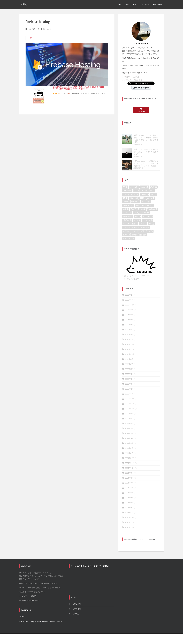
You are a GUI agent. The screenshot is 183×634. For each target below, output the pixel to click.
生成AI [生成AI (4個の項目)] (126, 228)
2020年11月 (130, 515)
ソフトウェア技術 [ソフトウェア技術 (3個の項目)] (130, 217)
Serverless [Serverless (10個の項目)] (128, 198)
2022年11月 (130, 397)
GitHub (22, 609)
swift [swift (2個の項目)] (125, 202)
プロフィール (144, 4)
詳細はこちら (100, 93)
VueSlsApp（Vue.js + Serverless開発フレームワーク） (41, 614)
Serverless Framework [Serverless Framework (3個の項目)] (145, 198)
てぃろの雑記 (74, 607)
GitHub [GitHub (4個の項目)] (144, 184)
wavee (127, 533)
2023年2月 (129, 382)
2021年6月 (129, 481)
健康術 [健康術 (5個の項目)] (135, 220)
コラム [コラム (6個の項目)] (137, 213)
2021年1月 (129, 505)
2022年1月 (129, 446)
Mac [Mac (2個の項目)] (153, 187)
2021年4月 (129, 491)
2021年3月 (129, 496)
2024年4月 (129, 317)
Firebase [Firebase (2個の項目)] (127, 184)
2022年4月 (129, 431)
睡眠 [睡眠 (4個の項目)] (134, 228)
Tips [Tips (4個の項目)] (133, 202)
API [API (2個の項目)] (125, 180)
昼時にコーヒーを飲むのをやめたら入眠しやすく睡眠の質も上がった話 (140, 148)
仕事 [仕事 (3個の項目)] (151, 217)
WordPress (160, 630)
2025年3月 (129, 313)
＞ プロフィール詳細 (130, 77)
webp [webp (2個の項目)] (138, 209)
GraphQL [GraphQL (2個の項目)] (127, 187)
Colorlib (144, 630)
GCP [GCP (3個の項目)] (136, 184)
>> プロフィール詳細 (27, 589)
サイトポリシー (39, 630)
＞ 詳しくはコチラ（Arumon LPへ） (136, 269)
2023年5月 (129, 367)
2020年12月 (130, 510)
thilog (24, 4)
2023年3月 (129, 377)
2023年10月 (130, 347)
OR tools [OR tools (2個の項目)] (133, 191)
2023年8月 (129, 352)
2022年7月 (129, 416)
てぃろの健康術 (75, 602)
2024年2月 (129, 327)
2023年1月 (129, 387)
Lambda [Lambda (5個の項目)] (145, 187)
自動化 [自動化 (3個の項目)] (142, 228)
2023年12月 (130, 337)
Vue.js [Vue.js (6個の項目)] (137, 206)
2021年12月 (130, 451)
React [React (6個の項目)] (126, 195)
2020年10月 (130, 520)
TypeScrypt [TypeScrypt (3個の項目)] (152, 202)
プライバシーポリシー (56, 630)
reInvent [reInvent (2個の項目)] (135, 195)
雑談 (134, 4)
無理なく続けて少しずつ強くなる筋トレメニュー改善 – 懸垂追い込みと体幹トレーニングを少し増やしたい (140, 137)
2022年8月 (129, 411)
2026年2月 (129, 288)
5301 (63, 93)
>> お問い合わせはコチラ (29, 593)
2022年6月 (129, 421)
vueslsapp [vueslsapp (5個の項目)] (127, 209)
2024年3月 (129, 322)
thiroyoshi (47, 29)
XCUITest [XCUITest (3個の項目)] (127, 213)
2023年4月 (129, 372)
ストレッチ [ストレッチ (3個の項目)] (147, 213)
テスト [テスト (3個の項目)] (143, 217)
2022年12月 (130, 392)
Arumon (133, 72)
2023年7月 (129, 357)
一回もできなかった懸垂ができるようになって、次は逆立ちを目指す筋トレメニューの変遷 (140, 157)
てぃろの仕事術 (75, 597)
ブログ (127, 4)
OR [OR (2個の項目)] (125, 191)
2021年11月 (130, 456)
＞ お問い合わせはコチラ (132, 80)
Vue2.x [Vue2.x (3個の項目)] (145, 206)
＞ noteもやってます (130, 272)
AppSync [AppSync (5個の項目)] (134, 180)
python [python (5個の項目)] (151, 191)
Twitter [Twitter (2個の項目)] (141, 202)
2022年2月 (129, 441)
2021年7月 (129, 476)
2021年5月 (129, 486)
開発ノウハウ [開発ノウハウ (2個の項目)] (128, 231)
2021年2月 (129, 500)
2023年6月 (129, 362)
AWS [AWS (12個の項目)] (153, 180)
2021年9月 (129, 466)
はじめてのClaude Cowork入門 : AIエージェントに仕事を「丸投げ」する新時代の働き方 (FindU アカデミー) (78, 88)
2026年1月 (129, 293)
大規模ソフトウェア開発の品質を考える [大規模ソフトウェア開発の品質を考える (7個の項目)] (138, 224)
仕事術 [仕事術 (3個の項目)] (126, 220)
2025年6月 (129, 303)
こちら (149, 533)
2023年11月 (130, 342)
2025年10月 (130, 298)
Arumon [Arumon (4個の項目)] (144, 180)
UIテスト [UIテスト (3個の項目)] (127, 206)
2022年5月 (129, 426)
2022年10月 (130, 402)
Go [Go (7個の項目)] (152, 184)
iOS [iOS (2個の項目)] (136, 187)
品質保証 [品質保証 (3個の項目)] (145, 220)
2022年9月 (129, 407)
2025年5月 (129, 308)
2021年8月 (129, 471)
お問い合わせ (157, 4)
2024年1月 (129, 332)
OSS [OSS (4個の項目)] (142, 191)
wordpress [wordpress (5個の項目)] (147, 209)
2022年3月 (129, 436)
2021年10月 (130, 461)
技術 (119, 4)
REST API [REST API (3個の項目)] (146, 195)
